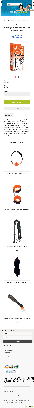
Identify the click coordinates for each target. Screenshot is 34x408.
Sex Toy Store (19, 400)
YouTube (8, 363)
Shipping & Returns (8, 352)
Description (9, 115)
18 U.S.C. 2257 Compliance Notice (15, 402)
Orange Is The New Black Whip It (17, 246)
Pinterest (11, 363)
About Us (6, 348)
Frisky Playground (8, 356)
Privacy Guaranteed (8, 350)
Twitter (5, 363)
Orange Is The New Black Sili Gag (17, 173)
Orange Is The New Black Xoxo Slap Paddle (17, 319)
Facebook (14, 363)
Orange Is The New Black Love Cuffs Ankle (17, 210)
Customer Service (8, 354)
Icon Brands (17, 25)
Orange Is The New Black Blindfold (17, 282)
